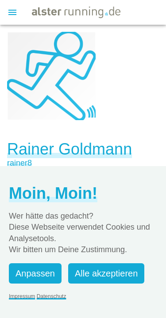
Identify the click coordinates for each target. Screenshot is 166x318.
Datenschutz (51, 296)
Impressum (22, 296)
